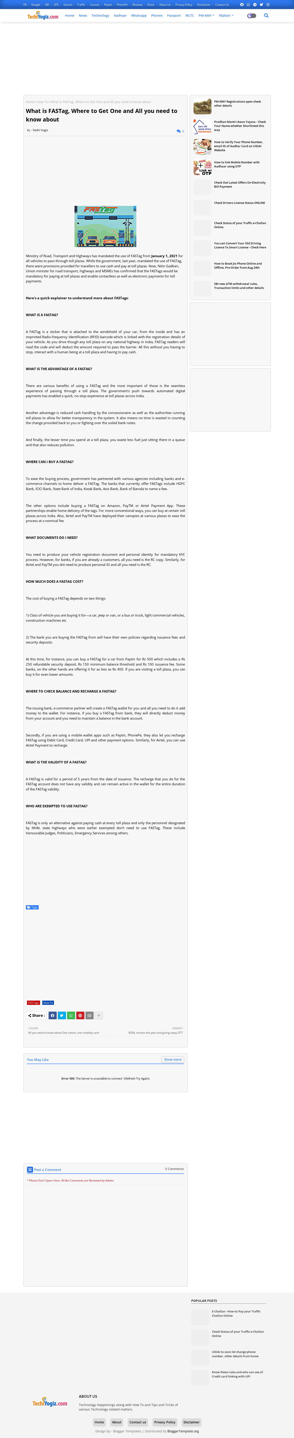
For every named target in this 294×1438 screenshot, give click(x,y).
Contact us (222, 5)
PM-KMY (205, 15)
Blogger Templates (127, 1431)
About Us (165, 5)
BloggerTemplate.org (183, 1431)
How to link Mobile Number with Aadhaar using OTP (237, 164)
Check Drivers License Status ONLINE (239, 203)
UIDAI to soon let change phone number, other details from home (235, 1354)
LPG (56, 5)
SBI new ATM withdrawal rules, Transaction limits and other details (239, 286)
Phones (157, 15)
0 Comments (174, 1169)
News (83, 15)
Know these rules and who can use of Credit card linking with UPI (237, 1374)
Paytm (108, 5)
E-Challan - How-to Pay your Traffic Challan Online (236, 1313)
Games (68, 5)
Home (69, 15)
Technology (100, 15)
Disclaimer (204, 5)
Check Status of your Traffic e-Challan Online (240, 225)
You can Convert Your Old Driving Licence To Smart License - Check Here (240, 245)
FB (25, 5)
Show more (173, 1059)
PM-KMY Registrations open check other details (237, 103)
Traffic (81, 5)
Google (36, 5)
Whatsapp (139, 15)
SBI (47, 5)
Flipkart (225, 15)
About (116, 1422)
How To (42, 102)
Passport (174, 15)
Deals (151, 5)
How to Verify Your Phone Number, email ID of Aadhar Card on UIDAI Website (238, 146)
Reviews (137, 5)
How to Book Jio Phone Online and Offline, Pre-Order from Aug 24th (238, 265)
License (95, 5)
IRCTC (189, 15)
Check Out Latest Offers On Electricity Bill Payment (240, 184)
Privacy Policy (184, 5)
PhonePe (122, 5)
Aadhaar (120, 15)
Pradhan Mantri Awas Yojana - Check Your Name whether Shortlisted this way (240, 126)
